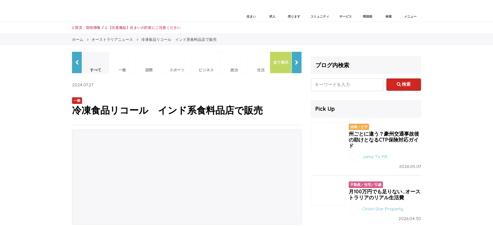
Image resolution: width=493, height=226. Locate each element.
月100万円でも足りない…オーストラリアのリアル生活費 (384, 194)
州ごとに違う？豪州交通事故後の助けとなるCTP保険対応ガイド (384, 140)
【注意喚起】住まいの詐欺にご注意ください (143, 27)
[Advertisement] (186, 177)
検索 (404, 84)
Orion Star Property (382, 208)
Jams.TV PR (374, 156)
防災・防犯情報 (86, 27)
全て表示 (280, 62)
